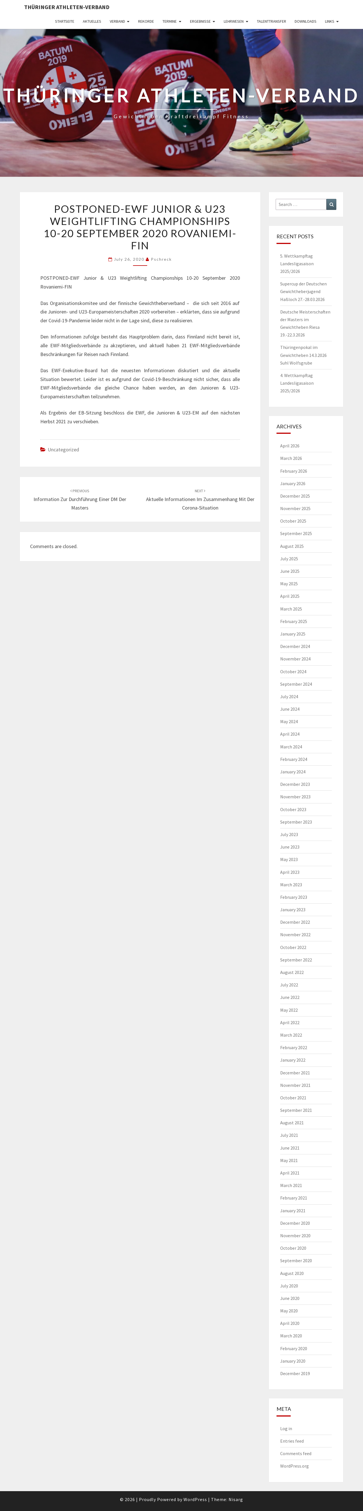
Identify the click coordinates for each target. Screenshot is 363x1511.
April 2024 (289, 734)
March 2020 (291, 1336)
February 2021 (293, 1198)
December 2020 (295, 1223)
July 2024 (289, 696)
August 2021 (292, 1122)
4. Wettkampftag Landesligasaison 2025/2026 (297, 383)
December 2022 (295, 922)
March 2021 (291, 1185)
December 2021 (295, 1073)
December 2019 (295, 1373)
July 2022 (289, 985)
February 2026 (293, 471)
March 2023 (291, 884)
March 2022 (291, 1035)
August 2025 (292, 546)
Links (329, 21)
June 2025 (289, 571)
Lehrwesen (234, 21)
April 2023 (289, 872)
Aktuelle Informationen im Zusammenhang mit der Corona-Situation (200, 499)
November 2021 (295, 1085)
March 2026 (291, 458)
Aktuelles (92, 21)
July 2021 (289, 1135)
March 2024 (291, 747)
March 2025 (291, 609)
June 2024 (289, 709)
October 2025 (293, 521)
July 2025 (289, 558)
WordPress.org (294, 1466)
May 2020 (289, 1311)
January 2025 (292, 634)
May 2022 (289, 1010)
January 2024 (292, 772)
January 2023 (292, 909)
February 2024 (293, 759)
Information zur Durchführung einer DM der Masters (79, 499)
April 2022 (289, 1022)
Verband (117, 21)
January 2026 (292, 483)
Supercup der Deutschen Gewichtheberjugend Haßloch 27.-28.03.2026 (303, 291)
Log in (286, 1428)
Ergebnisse (200, 21)
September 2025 (296, 533)
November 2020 (295, 1235)
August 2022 (292, 972)
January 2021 (292, 1210)
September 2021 (296, 1110)
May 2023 (289, 859)
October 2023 (293, 809)
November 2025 (295, 508)
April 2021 (289, 1173)
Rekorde (146, 21)
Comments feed (295, 1453)
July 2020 (289, 1286)
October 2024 (293, 671)
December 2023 (295, 784)
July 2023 (289, 834)
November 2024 (295, 659)
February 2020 (293, 1348)
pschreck (161, 259)
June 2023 (289, 847)
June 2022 (289, 997)
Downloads (305, 21)
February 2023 (293, 897)
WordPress (195, 1499)
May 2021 (289, 1160)
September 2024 (296, 684)
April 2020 (289, 1323)
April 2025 (289, 596)
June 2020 (289, 1298)
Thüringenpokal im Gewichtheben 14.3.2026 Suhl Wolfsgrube (303, 354)
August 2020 (292, 1273)
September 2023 (296, 822)
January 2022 (292, 1060)
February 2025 (293, 621)
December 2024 (295, 646)
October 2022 (293, 947)
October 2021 (293, 1097)
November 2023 (295, 796)
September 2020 (296, 1260)
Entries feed (292, 1441)
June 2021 (289, 1148)
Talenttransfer (271, 21)
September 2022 (296, 960)
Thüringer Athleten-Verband (66, 6)
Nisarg (236, 1499)
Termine (169, 21)
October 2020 (293, 1248)
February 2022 (293, 1047)
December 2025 (295, 496)
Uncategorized (63, 449)
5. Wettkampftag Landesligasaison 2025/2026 (297, 263)
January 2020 (292, 1361)
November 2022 (295, 934)
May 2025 (289, 583)
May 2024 (289, 721)
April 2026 (289, 446)
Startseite (64, 21)
